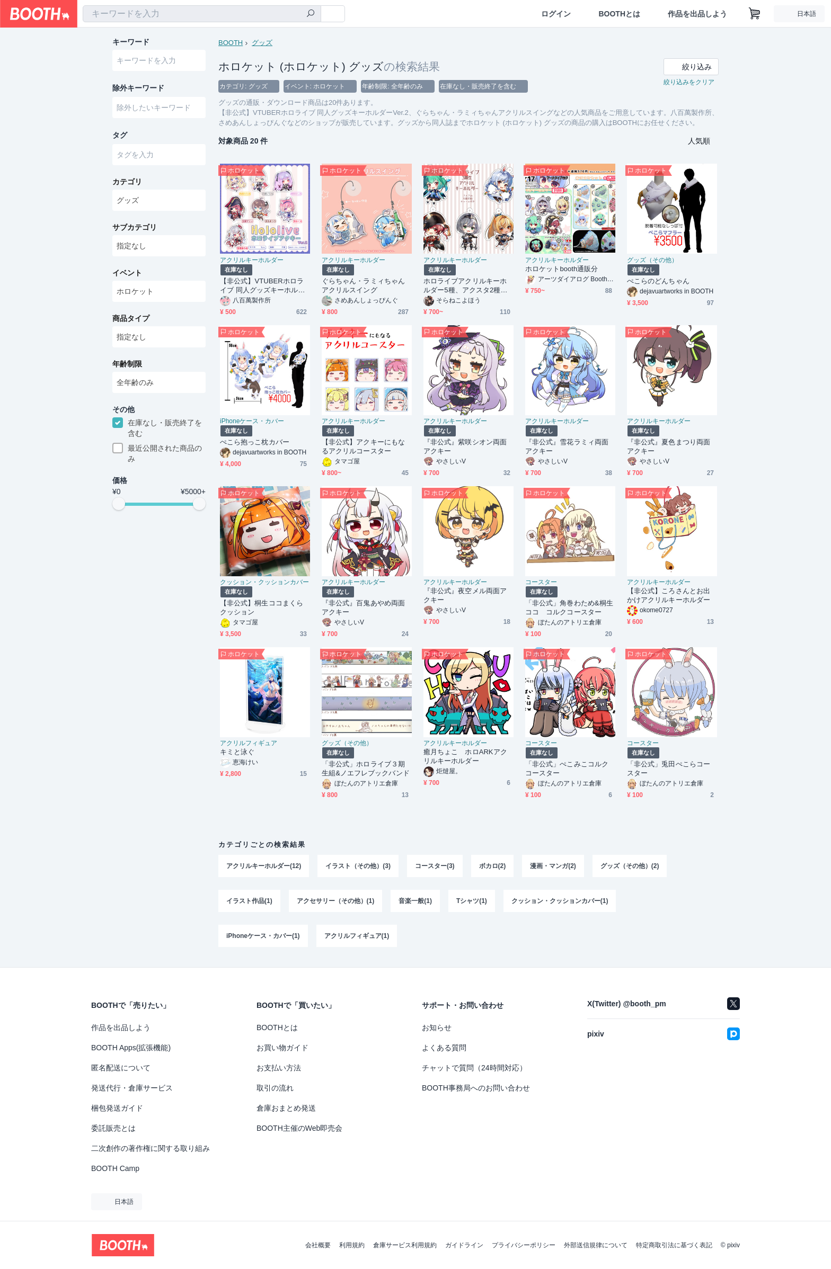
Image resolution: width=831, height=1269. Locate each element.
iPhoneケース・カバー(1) (263, 936)
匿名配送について (121, 1068)
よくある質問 (444, 1047)
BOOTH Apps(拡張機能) (131, 1047)
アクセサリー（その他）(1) (336, 901)
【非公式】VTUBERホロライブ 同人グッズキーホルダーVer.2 (262, 286)
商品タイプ (130, 319)
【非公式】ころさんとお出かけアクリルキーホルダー (668, 595)
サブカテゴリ (134, 228)
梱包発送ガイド (117, 1108)
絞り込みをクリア (689, 82)
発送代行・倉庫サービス (132, 1088)
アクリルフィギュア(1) (357, 936)
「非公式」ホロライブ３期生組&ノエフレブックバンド (366, 769)
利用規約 (352, 1245)
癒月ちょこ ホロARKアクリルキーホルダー (465, 756)
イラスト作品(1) (249, 901)
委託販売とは (113, 1128)
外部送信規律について (595, 1245)
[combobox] (202, 13)
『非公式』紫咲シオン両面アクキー (465, 447)
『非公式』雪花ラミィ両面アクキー (566, 447)
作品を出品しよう (697, 13)
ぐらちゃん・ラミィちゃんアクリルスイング (363, 286)
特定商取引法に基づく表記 (674, 1245)
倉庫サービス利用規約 (405, 1245)
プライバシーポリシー (523, 1245)
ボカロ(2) (492, 866)
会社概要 (318, 1245)
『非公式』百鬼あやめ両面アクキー (363, 608)
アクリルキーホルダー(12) (263, 866)
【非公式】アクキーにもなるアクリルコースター (363, 447)
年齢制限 (127, 365)
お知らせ (437, 1027)
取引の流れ (275, 1088)
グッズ (262, 43)
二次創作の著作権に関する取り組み (150, 1148)
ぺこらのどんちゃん (658, 281)
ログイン (556, 13)
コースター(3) (435, 866)
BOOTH (230, 43)
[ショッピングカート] (754, 14)
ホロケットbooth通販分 (561, 269)
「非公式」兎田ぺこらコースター (668, 769)
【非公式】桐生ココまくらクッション (261, 608)
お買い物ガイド (282, 1047)
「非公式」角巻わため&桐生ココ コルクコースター (569, 608)
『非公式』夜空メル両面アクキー (465, 595)
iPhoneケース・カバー (252, 421)
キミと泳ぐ (237, 752)
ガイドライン (464, 1245)
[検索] (310, 14)
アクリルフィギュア (248, 743)
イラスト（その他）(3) (358, 866)
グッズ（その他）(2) (629, 866)
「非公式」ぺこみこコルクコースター (566, 769)
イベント (127, 274)
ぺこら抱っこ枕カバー (254, 442)
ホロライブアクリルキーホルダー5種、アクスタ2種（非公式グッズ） (465, 286)
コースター (541, 582)
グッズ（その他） (652, 260)
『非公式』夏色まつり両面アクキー (668, 447)
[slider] (118, 505)
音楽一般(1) (415, 901)
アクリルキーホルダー (252, 260)
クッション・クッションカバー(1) (559, 901)
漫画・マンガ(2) (553, 866)
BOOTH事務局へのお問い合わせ (476, 1088)
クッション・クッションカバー (264, 582)
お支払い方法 (279, 1068)
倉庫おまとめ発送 (286, 1108)
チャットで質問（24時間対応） (474, 1068)
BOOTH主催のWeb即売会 (299, 1128)
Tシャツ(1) (471, 901)
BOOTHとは (619, 13)
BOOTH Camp (115, 1168)
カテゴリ (127, 182)
